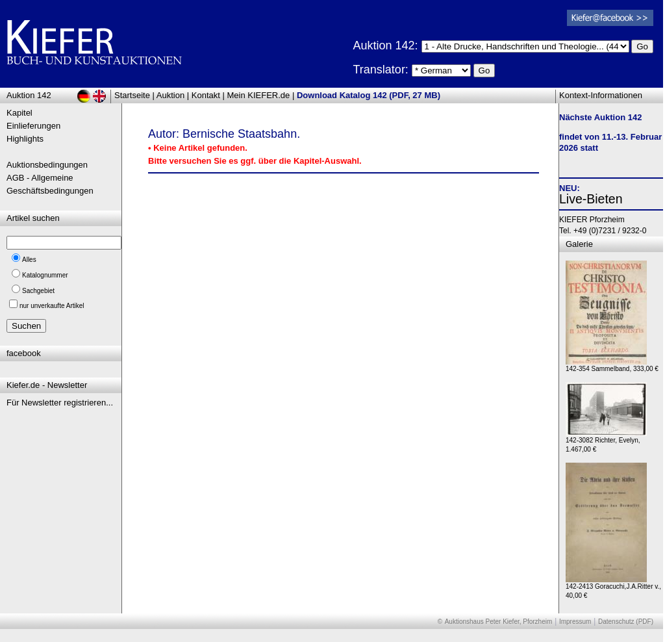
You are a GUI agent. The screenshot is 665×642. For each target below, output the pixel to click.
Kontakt (206, 95)
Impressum (575, 621)
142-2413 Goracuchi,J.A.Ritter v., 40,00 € (613, 587)
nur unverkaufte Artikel (51, 305)
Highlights (25, 139)
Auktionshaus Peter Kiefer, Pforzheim (499, 621)
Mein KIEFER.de (258, 95)
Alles (29, 259)
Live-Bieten (591, 199)
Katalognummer (45, 275)
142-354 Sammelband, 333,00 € (612, 365)
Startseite (132, 95)
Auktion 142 (28, 95)
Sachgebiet (38, 290)
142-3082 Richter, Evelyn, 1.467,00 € (606, 441)
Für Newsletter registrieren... (59, 402)
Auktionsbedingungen (47, 165)
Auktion (170, 95)
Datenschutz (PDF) (625, 621)
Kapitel (19, 113)
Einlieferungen (33, 126)
